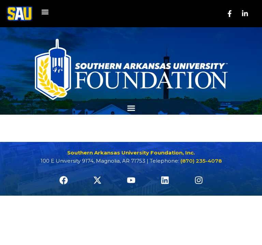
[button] (44, 12)
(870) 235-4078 (201, 161)
